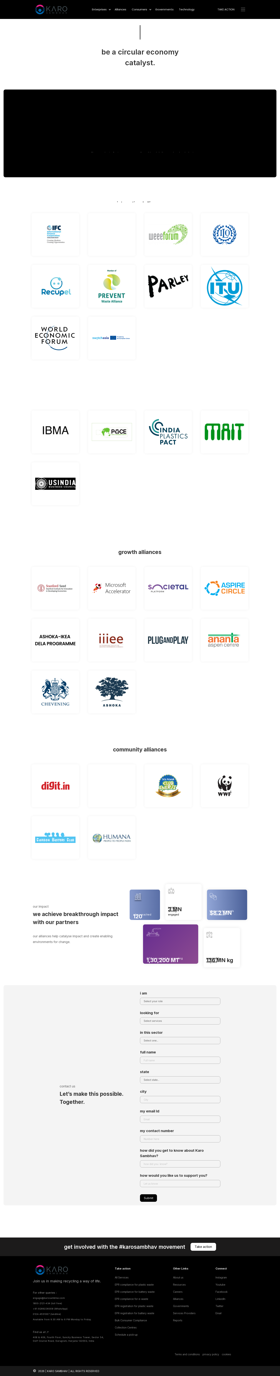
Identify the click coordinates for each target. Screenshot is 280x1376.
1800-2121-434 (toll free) (47, 1303)
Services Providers (184, 1313)
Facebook (222, 1291)
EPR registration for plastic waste (134, 1306)
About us (178, 1277)
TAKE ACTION (226, 9)
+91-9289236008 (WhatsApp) (50, 1308)
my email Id (149, 1111)
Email (218, 1313)
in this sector (151, 1032)
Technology (186, 9)
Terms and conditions (187, 1354)
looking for (149, 1013)
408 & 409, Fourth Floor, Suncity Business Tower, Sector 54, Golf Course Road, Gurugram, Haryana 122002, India (68, 1339)
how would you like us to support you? (173, 1175)
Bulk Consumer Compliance (131, 1320)
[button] (100, 9)
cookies (226, 1354)
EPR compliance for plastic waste (134, 1284)
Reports (177, 1320)
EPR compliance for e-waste (131, 1298)
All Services (122, 1277)
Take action (203, 1247)
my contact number (157, 1131)
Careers (177, 1291)
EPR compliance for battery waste (135, 1291)
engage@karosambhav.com (49, 1298)
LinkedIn (220, 1298)
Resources (179, 1284)
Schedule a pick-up (126, 1334)
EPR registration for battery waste (134, 1313)
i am (143, 993)
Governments (164, 9)
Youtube (220, 1284)
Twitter (219, 1306)
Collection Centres (126, 1327)
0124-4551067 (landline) (47, 1314)
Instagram (221, 1277)
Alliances (120, 9)
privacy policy (210, 1354)
